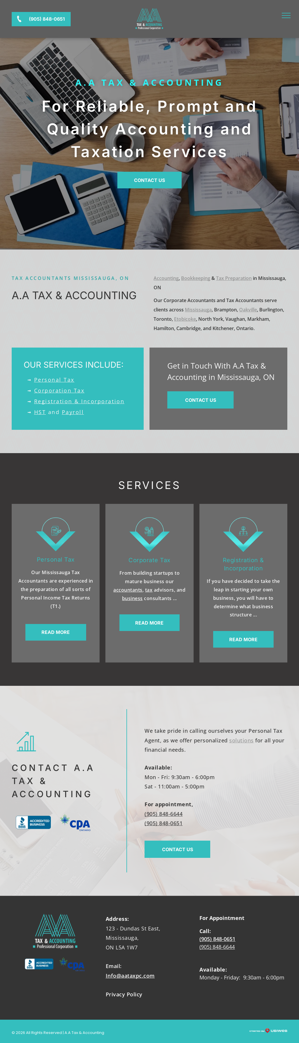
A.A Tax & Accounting (149, 82)
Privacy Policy (124, 994)
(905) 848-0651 (163, 823)
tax (149, 590)
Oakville (248, 309)
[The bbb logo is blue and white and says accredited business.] (33, 822)
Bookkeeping (195, 278)
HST (40, 412)
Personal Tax (54, 379)
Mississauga (198, 309)
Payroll (73, 412)
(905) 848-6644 (163, 813)
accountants (127, 590)
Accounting (166, 278)
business (132, 598)
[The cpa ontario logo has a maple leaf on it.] (75, 822)
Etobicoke (185, 319)
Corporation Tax (59, 390)
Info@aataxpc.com (130, 975)
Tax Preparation (234, 278)
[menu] (286, 15)
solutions (241, 740)
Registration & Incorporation (79, 401)
